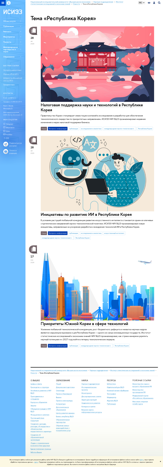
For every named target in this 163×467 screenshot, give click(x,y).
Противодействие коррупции (37, 419)
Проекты (7, 42)
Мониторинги (87, 393)
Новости (34, 373)
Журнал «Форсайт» (11, 74)
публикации (73, 128)
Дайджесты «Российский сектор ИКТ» (12, 79)
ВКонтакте (10, 127)
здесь (142, 460)
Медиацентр (111, 397)
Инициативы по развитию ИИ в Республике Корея (86, 214)
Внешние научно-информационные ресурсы (92, 411)
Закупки (33, 405)
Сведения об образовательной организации (37, 437)
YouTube (9, 134)
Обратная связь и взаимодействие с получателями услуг (63, 428)
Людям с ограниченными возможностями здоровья (40, 444)
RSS (7, 138)
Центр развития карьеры (65, 413)
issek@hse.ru (12, 98)
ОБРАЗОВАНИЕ (63, 380)
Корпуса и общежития (39, 402)
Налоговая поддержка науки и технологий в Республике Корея (92, 107)
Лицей (58, 384)
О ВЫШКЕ (35, 380)
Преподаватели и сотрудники (37, 397)
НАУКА (85, 380)
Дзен (8, 131)
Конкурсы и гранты (88, 406)
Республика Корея (145, 128)
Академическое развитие (91, 403)
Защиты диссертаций (89, 400)
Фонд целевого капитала (40, 415)
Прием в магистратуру (64, 401)
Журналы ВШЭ (112, 401)
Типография (111, 394)
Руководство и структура (40, 387)
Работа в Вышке (36, 452)
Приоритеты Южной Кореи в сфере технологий (84, 323)
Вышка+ (59, 397)
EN (144, 3)
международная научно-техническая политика (120, 128)
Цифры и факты (36, 384)
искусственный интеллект (114, 233)
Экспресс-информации (12, 70)
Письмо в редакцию (13, 151)
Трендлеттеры (9, 84)
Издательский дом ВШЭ (115, 387)
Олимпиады (60, 390)
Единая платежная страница (41, 449)
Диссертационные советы (91, 396)
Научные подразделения (99, 370)
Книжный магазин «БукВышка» (118, 390)
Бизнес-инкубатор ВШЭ (65, 416)
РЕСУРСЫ (111, 380)
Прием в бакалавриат (64, 394)
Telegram (9, 124)
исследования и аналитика (91, 128)
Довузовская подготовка (65, 387)
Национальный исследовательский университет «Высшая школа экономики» (59, 370)
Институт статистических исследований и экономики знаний (132, 370)
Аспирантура (60, 404)
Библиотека (111, 384)
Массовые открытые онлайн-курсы (140, 402)
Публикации (8, 26)
